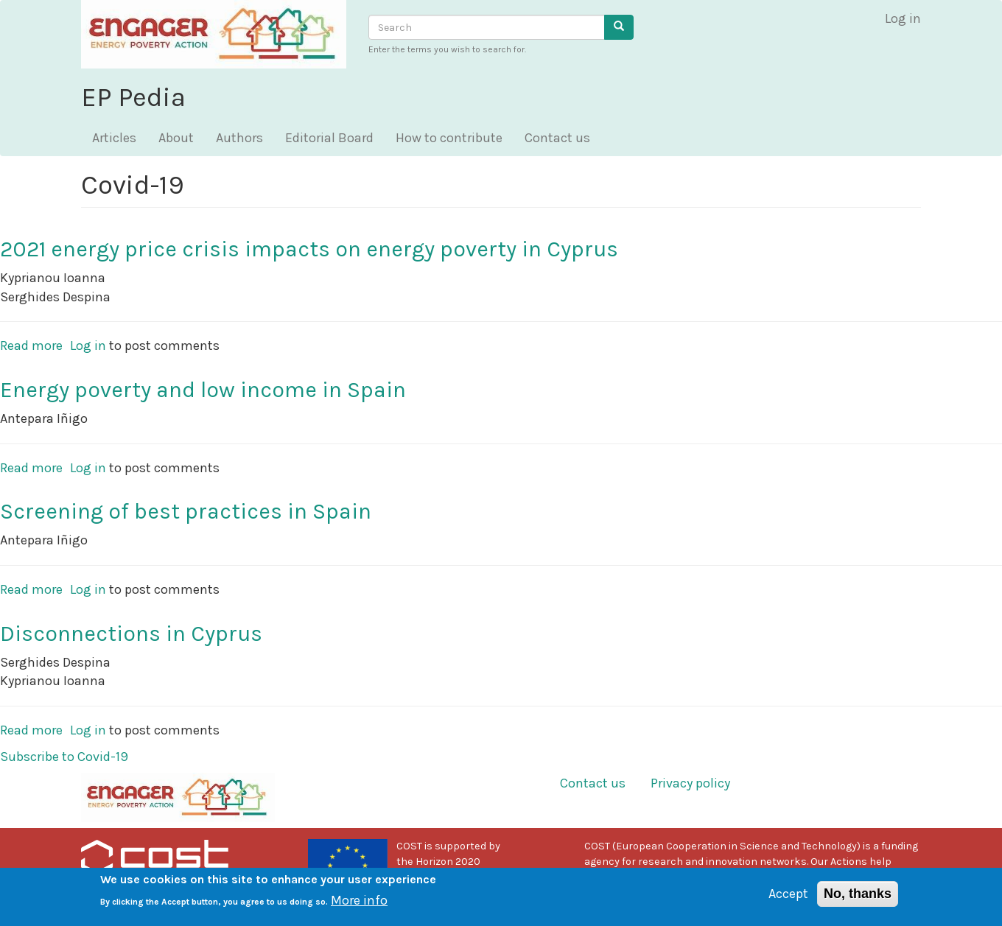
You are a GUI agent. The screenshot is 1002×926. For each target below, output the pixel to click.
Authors (239, 138)
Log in (903, 18)
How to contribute (449, 138)
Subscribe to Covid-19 (64, 756)
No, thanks (857, 898)
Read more (31, 345)
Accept (788, 899)
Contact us (557, 138)
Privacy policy (690, 783)
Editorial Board (329, 138)
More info (359, 905)
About (176, 138)
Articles (114, 138)
